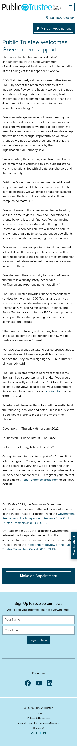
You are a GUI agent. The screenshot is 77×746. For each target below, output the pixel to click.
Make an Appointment (54, 29)
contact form (55, 391)
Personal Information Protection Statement (39, 723)
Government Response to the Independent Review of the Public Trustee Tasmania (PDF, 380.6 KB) (38, 518)
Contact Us (39, 728)
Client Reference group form (39, 480)
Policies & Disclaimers (38, 718)
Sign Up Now (38, 640)
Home (39, 713)
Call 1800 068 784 (60, 18)
